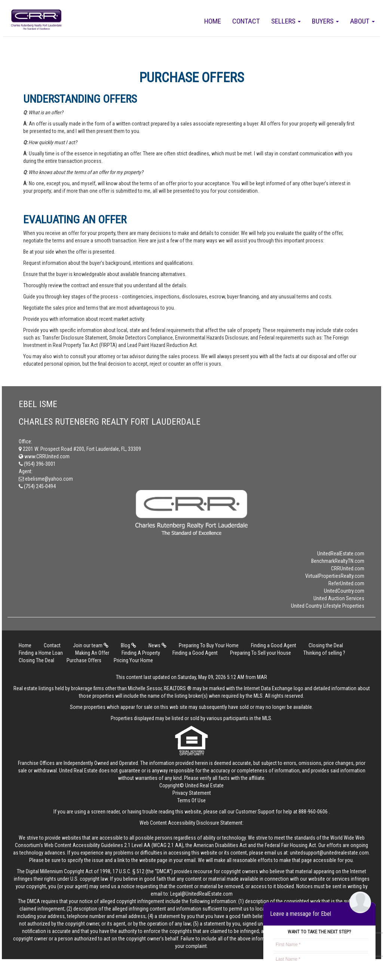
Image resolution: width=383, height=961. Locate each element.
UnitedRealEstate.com (340, 554)
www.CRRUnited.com (44, 456)
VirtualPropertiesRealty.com (334, 576)
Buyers (325, 21)
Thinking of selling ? (324, 653)
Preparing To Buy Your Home (209, 645)
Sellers (286, 21)
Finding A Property (141, 653)
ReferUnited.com (346, 583)
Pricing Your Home (133, 660)
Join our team (90, 645)
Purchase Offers (84, 660)
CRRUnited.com (347, 568)
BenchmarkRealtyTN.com (337, 561)
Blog (128, 645)
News (157, 645)
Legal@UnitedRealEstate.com (201, 894)
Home (212, 21)
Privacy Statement (191, 793)
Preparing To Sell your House (260, 653)
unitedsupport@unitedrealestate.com (329, 853)
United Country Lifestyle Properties (327, 606)
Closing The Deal (36, 660)
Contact (246, 21)
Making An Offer (92, 653)
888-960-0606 (313, 812)
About (362, 21)
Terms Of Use (191, 800)
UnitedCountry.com (344, 591)
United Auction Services (338, 598)
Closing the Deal (326, 645)
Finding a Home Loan (41, 653)
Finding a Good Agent (273, 645)
